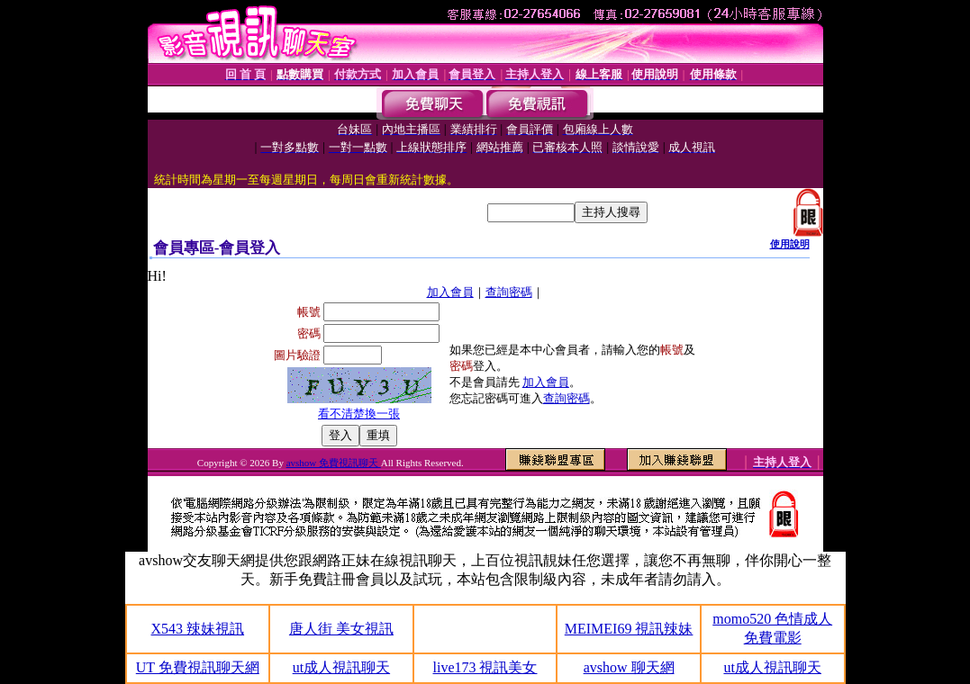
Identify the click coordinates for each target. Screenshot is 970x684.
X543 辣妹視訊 (198, 628)
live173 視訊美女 (484, 667)
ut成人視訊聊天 (341, 667)
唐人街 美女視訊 (341, 628)
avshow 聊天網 (629, 667)
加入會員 (450, 292)
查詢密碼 (508, 292)
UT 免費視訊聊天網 (197, 667)
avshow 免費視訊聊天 (333, 462)
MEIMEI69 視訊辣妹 (629, 628)
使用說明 (790, 243)
